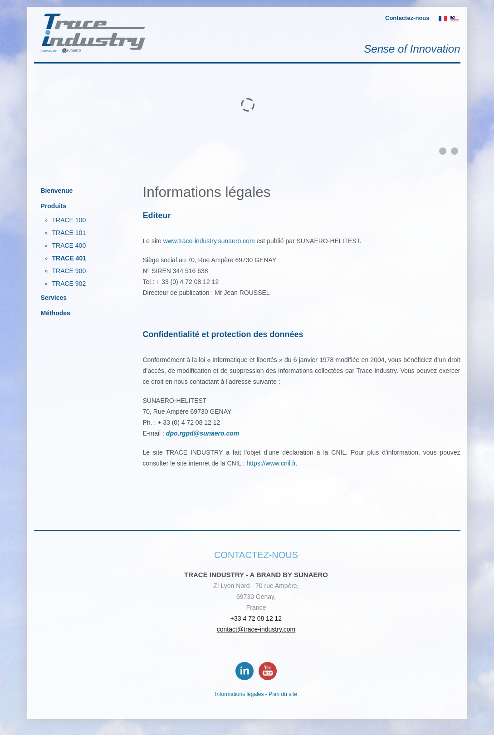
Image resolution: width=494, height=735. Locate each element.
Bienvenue (57, 190)
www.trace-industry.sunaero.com (209, 241)
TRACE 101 (69, 232)
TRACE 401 (69, 258)
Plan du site (283, 694)
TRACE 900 (69, 270)
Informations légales (239, 694)
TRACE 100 (69, 220)
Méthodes (55, 313)
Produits (54, 206)
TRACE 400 (69, 245)
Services (54, 297)
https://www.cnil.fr (271, 463)
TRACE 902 (69, 283)
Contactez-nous (407, 18)
